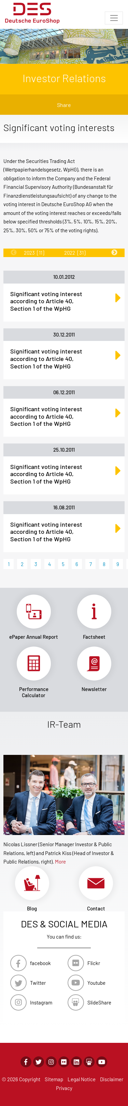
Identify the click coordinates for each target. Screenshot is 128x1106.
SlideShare (99, 1002)
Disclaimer (111, 1079)
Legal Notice (82, 1079)
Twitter (38, 983)
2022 (75, 253)
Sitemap (54, 1079)
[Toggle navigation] (114, 18)
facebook (40, 963)
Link (34, 617)
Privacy (64, 1088)
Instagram (41, 1002)
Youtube (96, 983)
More (60, 861)
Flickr (93, 963)
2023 (34, 253)
